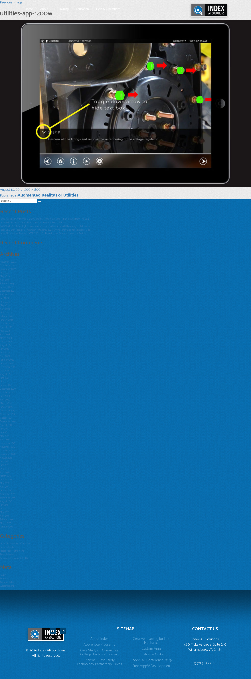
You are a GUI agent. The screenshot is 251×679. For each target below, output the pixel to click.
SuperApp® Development (151, 666)
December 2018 (7, 443)
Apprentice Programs (99, 645)
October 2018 (6, 451)
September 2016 (7, 498)
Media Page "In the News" (12, 551)
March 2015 (5, 523)
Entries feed (5, 579)
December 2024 (8, 291)
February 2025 (7, 284)
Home (29, 9)
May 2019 (4, 436)
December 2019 (7, 411)
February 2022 (7, 360)
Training (63, 9)
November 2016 (7, 494)
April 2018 (4, 472)
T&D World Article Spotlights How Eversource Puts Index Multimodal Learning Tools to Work (45, 226)
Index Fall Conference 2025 (151, 660)
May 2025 (5, 276)
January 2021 (6, 385)
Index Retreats (7, 547)
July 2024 (4, 298)
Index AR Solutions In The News (15, 544)
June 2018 (4, 465)
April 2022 (5, 356)
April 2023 (5, 334)
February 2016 (6, 520)
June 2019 (4, 432)
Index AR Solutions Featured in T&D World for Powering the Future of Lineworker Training (43, 234)
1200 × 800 (32, 190)
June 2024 (5, 302)
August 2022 (6, 345)
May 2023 (5, 331)
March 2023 (6, 338)
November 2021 (7, 371)
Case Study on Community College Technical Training (99, 652)
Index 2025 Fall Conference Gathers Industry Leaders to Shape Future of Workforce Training (44, 219)
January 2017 (6, 490)
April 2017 (4, 487)
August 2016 (6, 501)
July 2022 (4, 349)
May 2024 (5, 305)
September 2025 (8, 269)
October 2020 (7, 392)
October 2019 (6, 418)
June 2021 (4, 378)
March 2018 (5, 476)
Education (82, 9)
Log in (3, 575)
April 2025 (5, 280)
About (45, 9)
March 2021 (5, 382)
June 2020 (5, 396)
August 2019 (6, 425)
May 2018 (4, 469)
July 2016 (4, 505)
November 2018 (7, 447)
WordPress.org (7, 586)
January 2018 (6, 480)
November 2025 (8, 262)
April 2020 (5, 400)
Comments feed (7, 582)
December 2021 (7, 367)
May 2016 (4, 512)
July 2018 (4, 461)
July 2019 (4, 429)
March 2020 (6, 403)
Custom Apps (152, 649)
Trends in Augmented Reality (14, 558)
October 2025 (7, 265)
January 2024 (6, 320)
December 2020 (8, 389)
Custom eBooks (151, 654)
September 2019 (7, 422)
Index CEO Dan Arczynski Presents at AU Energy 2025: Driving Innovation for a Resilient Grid (45, 230)
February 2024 (7, 316)
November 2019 (7, 414)
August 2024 (6, 295)
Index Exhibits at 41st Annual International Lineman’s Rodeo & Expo (33, 223)
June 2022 (5, 353)
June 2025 (5, 273)
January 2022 (6, 363)
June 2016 (4, 509)
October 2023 (7, 324)
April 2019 (4, 440)
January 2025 (6, 287)
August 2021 (6, 374)
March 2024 (6, 313)
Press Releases (7, 555)
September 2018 (7, 454)
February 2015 (6, 527)
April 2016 (4, 516)
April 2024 (5, 309)
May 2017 (4, 483)
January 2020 (6, 407)
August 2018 (6, 458)
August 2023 (6, 327)
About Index (99, 639)
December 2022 (8, 342)
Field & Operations (108, 9)
